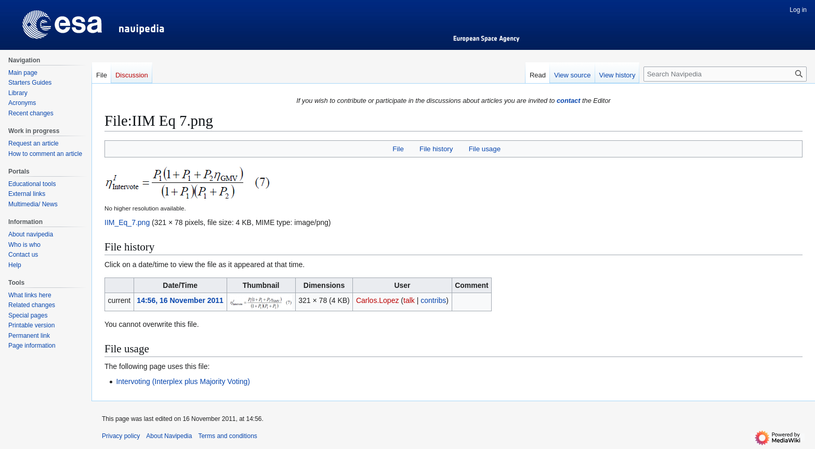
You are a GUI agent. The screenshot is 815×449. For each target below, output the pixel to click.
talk (409, 300)
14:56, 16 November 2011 (180, 300)
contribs (433, 300)
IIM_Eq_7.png (127, 222)
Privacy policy (121, 436)
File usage (485, 149)
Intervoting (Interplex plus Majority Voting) (183, 381)
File (397, 149)
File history (436, 149)
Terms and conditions (227, 436)
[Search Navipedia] (725, 74)
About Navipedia (169, 436)
